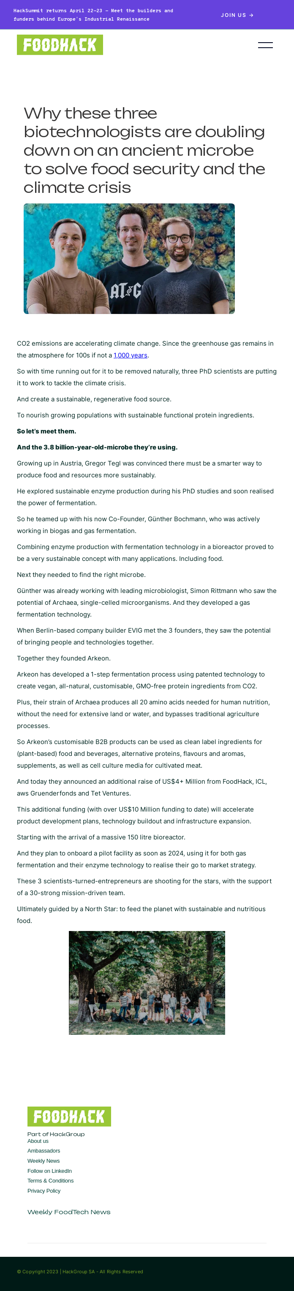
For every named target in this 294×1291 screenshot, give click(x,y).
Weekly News (43, 1161)
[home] (125, 45)
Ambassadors (43, 1151)
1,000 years (130, 355)
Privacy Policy (43, 1191)
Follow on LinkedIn (49, 1171)
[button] (265, 45)
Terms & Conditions (50, 1180)
